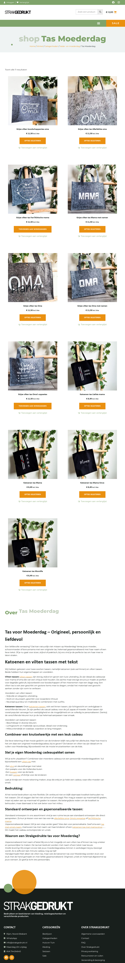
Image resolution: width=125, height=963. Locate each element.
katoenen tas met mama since (87, 827)
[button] (98, 23)
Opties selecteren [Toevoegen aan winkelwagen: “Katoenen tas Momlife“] (32, 583)
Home (32, 46)
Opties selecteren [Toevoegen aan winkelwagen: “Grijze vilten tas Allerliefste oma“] (92, 141)
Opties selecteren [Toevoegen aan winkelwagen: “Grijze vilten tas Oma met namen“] (92, 318)
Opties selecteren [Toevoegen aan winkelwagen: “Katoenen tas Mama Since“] (92, 494)
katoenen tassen (37, 706)
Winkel (40, 46)
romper (17, 775)
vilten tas (26, 761)
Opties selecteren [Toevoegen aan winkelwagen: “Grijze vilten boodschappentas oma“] (32, 141)
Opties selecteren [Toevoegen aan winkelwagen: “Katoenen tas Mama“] (32, 494)
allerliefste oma (61, 818)
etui (12, 766)
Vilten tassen (26, 677)
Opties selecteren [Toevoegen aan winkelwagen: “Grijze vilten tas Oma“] (32, 318)
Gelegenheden (51, 46)
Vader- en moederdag (70, 46)
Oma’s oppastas (77, 818)
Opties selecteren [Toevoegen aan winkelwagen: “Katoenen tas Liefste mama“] (92, 406)
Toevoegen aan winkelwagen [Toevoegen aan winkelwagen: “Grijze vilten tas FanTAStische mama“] (33, 229)
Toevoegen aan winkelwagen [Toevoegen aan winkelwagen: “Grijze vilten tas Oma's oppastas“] (33, 406)
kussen (13, 772)
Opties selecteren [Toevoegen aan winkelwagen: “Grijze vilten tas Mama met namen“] (92, 229)
